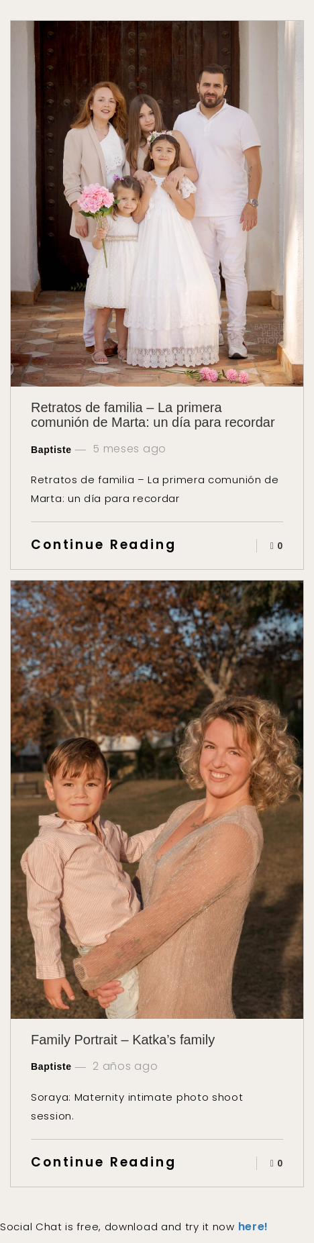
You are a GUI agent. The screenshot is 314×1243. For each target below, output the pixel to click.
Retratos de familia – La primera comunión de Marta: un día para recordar (153, 415)
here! (253, 1226)
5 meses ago (128, 449)
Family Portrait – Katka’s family (123, 1039)
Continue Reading (103, 545)
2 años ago (124, 1066)
